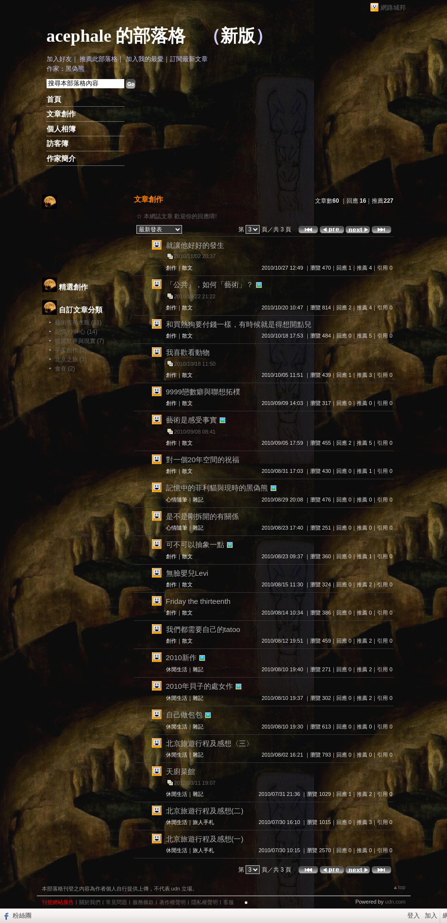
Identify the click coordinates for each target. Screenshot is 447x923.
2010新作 (181, 657)
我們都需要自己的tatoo (203, 629)
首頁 (54, 99)
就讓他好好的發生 (195, 245)
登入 (413, 915)
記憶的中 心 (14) (76, 331)
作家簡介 (61, 158)
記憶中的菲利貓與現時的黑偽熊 (217, 488)
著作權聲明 (172, 902)
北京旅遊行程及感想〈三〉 (209, 743)
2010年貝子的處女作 (199, 686)
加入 (431, 915)
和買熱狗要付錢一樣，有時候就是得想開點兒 (239, 324)
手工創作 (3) (71, 350)
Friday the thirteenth (198, 601)
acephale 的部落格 (116, 36)
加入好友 (59, 59)
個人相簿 (61, 129)
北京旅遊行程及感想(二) (205, 811)
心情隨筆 (176, 499)
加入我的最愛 (145, 59)
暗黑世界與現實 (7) (79, 341)
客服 (228, 902)
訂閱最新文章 (189, 59)
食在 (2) (65, 368)
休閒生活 (176, 669)
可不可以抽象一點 (195, 544)
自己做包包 (184, 715)
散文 (187, 268)
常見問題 (116, 902)
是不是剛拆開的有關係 (202, 516)
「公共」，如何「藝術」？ (209, 284)
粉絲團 (22, 915)
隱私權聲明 (204, 902)
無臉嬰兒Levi (187, 573)
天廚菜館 (180, 771)
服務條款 (143, 902)
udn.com (395, 902)
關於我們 (89, 902)
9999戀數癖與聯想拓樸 (203, 392)
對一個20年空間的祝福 (203, 459)
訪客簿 (57, 143)
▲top (399, 887)
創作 (171, 268)
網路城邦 (393, 7)
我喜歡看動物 (188, 352)
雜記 (198, 499)
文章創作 (61, 114)
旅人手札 (203, 822)
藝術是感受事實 (191, 420)
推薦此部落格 (98, 59)
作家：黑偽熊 (65, 68)
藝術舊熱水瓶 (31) (78, 322)
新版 (237, 36)
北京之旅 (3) (71, 359)
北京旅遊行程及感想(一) (205, 839)
